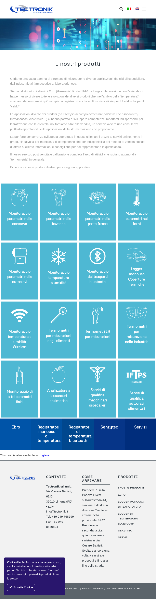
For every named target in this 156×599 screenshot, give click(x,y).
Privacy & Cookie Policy (93, 588)
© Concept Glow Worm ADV (121, 588)
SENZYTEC (125, 530)
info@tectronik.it (57, 511)
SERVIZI (123, 537)
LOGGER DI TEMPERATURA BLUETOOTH (128, 518)
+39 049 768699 (63, 516)
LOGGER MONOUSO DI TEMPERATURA (131, 504)
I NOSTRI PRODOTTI (131, 487)
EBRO (122, 494)
